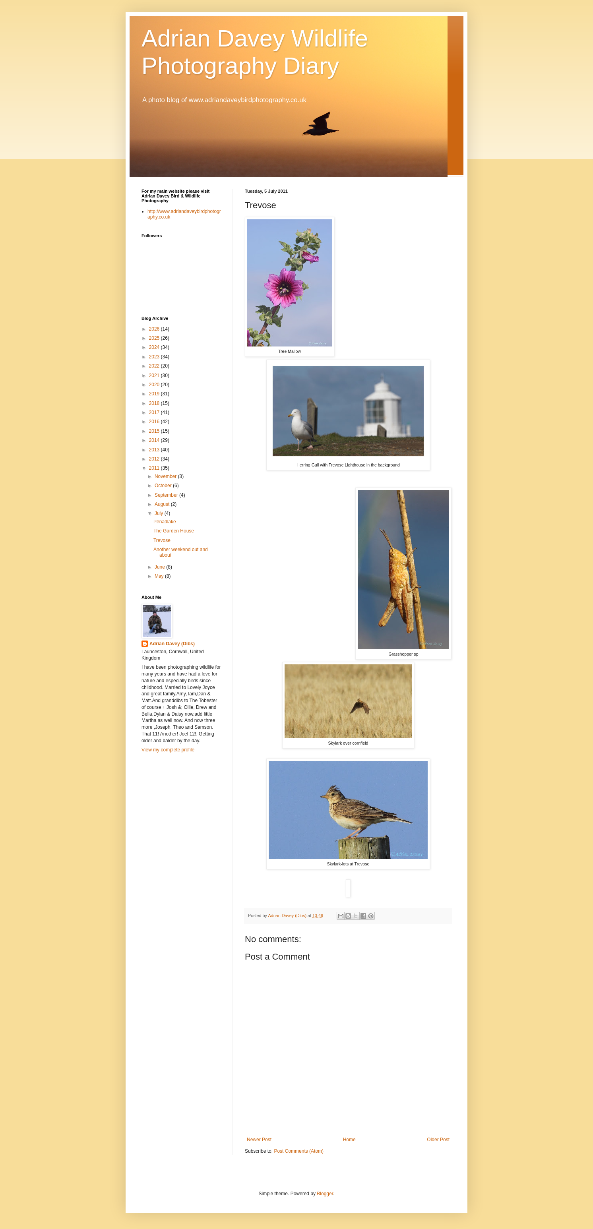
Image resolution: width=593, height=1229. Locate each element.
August (163, 504)
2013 (155, 450)
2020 (155, 384)
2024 (155, 347)
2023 (155, 357)
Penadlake (164, 522)
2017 (155, 412)
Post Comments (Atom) (299, 1151)
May (160, 576)
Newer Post (259, 1139)
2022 (155, 366)
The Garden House (173, 531)
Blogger (325, 1193)
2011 (155, 468)
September (167, 495)
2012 (155, 459)
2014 (155, 440)
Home (349, 1139)
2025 (155, 338)
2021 (155, 375)
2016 (155, 421)
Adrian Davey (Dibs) (172, 643)
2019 (155, 394)
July (160, 513)
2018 (155, 403)
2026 (155, 329)
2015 (155, 431)
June (160, 567)
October (164, 485)
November (166, 476)
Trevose (162, 540)
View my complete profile (167, 750)
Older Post (438, 1139)
